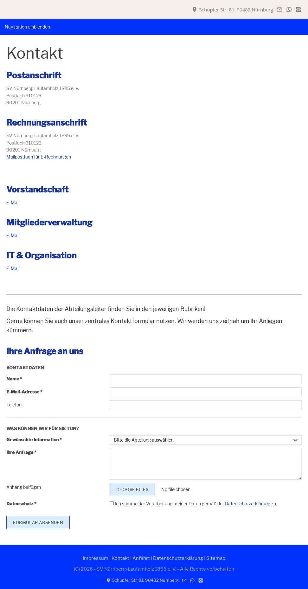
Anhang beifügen (23, 487)
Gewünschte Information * (34, 439)
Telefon (14, 404)
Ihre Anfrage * (21, 452)
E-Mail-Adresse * (24, 391)
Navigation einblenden (27, 26)
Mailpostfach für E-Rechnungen (38, 156)
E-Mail (12, 202)
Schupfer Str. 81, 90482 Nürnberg (232, 9)
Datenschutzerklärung (247, 503)
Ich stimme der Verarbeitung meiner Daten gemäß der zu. (193, 503)
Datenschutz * (21, 503)
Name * (14, 378)
